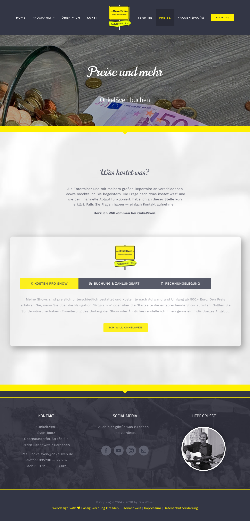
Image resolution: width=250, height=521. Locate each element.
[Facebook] (106, 451)
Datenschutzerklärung (181, 508)
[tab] (50, 283)
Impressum (152, 508)
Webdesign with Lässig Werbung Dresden (85, 508)
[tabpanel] (126, 314)
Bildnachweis (131, 508)
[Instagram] (131, 451)
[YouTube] (119, 451)
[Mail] (144, 451)
